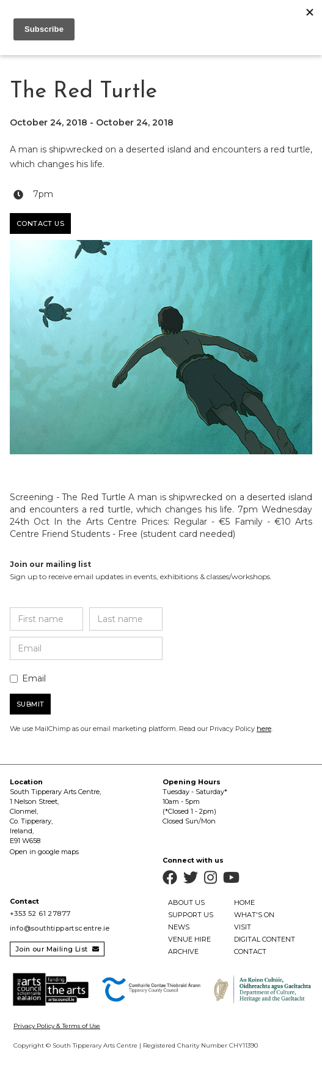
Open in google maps (44, 851)
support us (190, 914)
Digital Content (264, 939)
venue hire (189, 939)
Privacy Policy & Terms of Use (56, 1026)
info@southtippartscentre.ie (60, 928)
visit (242, 927)
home (244, 902)
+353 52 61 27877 (40, 913)
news (178, 927)
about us (186, 902)
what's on (254, 914)
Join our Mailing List (57, 949)
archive (183, 951)
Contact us (40, 223)
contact (250, 951)
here (264, 728)
